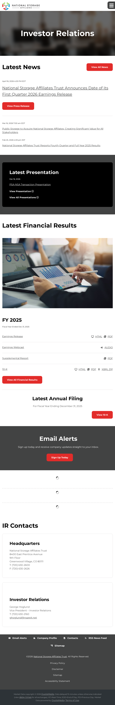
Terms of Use (72, 700)
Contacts (70, 638)
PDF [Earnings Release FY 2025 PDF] (108, 336)
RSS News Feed (96, 638)
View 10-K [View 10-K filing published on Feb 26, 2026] (102, 414)
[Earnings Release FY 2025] (52, 336)
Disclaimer (57, 669)
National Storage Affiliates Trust (50, 656)
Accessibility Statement (57, 681)
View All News (99, 67)
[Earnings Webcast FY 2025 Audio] (57, 347)
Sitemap (58, 645)
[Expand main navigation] (111, 5)
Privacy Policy (57, 663)
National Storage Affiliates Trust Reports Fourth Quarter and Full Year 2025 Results (51, 145)
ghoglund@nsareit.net (23, 617)
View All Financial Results (22, 379)
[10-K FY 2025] (44, 369)
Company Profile (45, 638)
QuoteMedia (47, 694)
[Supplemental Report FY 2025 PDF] (57, 358)
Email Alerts (17, 638)
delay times (25, 697)
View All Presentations (22, 197)
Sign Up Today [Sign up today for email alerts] (59, 457)
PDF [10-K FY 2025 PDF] (91, 369)
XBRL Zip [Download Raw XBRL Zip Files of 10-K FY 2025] (105, 369)
